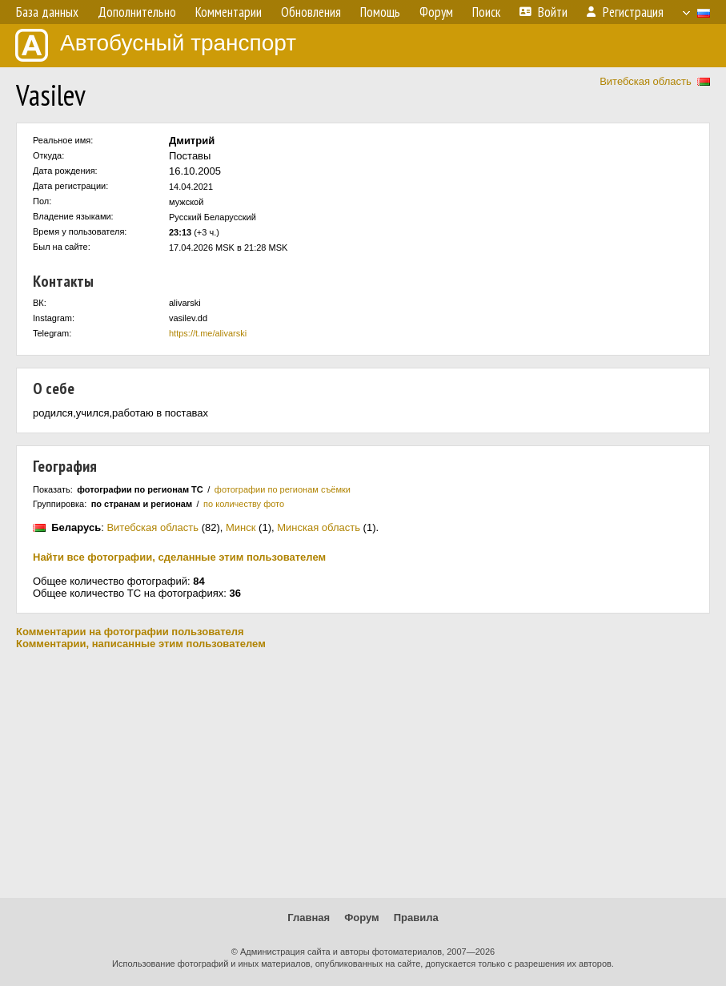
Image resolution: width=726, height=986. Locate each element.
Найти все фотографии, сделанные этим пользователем (179, 557)
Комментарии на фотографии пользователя (130, 632)
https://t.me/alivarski (208, 333)
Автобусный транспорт (155, 45)
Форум (361, 918)
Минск (240, 527)
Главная (308, 918)
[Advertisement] (363, 774)
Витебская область (646, 81)
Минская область (318, 527)
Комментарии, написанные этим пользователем (141, 644)
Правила (416, 918)
